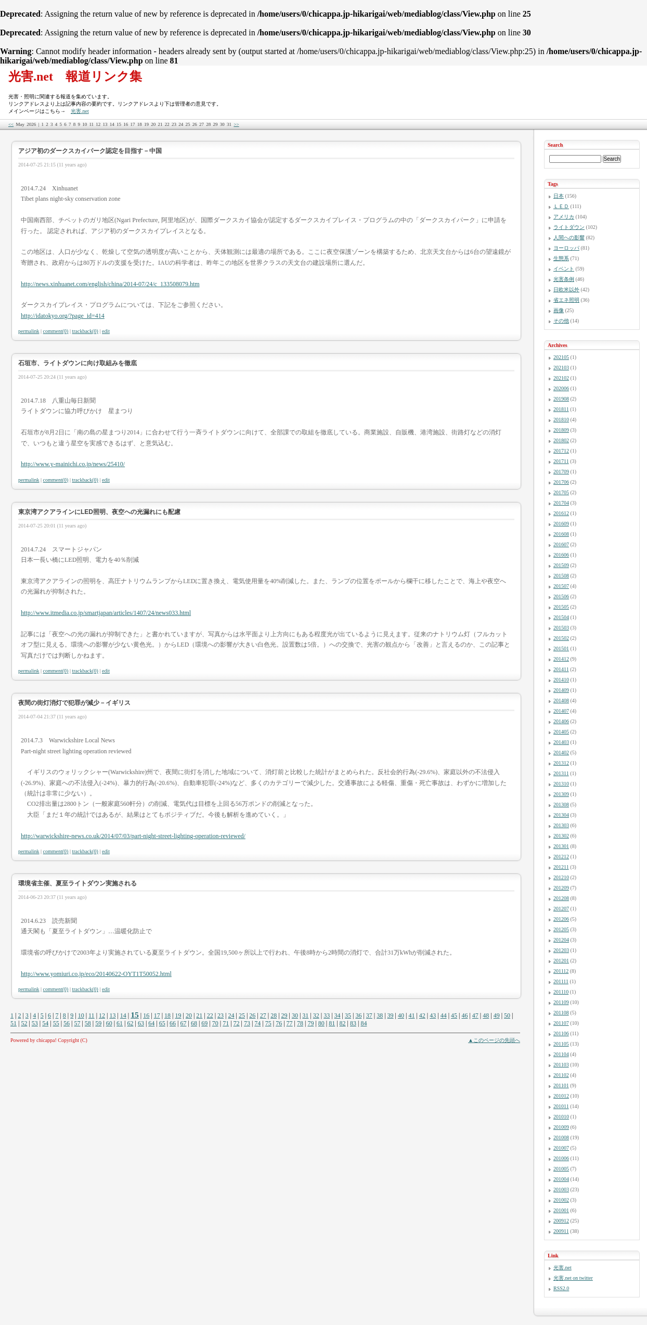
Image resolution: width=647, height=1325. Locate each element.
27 (263, 1015)
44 (444, 1015)
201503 (561, 628)
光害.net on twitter (573, 1278)
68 (194, 1023)
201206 (561, 919)
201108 (561, 1012)
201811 (561, 409)
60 (109, 1023)
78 (300, 1023)
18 (167, 1015)
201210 (561, 877)
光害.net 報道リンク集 (75, 76)
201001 (561, 1210)
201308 (561, 804)
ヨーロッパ (566, 248)
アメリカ (563, 217)
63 (141, 1023)
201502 (561, 638)
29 (284, 1015)
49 (497, 1015)
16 (146, 1015)
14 (123, 1015)
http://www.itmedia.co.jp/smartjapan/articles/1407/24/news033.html (106, 612)
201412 (561, 659)
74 (257, 1023)
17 (157, 1015)
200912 (561, 1221)
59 (98, 1023)
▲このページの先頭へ (494, 1040)
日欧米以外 (566, 289)
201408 (561, 700)
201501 (561, 648)
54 (45, 1023)
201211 (561, 867)
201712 (561, 451)
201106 (561, 1033)
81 (332, 1023)
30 (295, 1015)
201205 (561, 929)
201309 (561, 794)
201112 (560, 971)
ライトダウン (569, 227)
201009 (561, 1127)
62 (130, 1023)
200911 (561, 1231)
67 (183, 1023)
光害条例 (563, 279)
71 (226, 1023)
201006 (561, 1158)
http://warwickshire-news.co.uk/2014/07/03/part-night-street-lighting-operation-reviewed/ (133, 836)
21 (199, 1015)
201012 (561, 1096)
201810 (561, 419)
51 (13, 1023)
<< (11, 124)
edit (106, 331)
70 (215, 1023)
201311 (561, 773)
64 (151, 1023)
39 (390, 1015)
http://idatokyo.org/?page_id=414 (63, 315)
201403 (561, 742)
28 (273, 1015)
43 (433, 1015)
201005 (561, 1169)
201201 (561, 960)
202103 (561, 367)
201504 (561, 617)
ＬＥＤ (561, 206)
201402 (561, 752)
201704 (561, 503)
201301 (561, 846)
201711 (561, 461)
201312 (561, 763)
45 (454, 1015)
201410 (561, 680)
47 (475, 1015)
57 (77, 1023)
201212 (561, 856)
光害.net (80, 111)
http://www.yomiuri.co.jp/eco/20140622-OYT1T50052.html (96, 973)
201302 (561, 836)
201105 (561, 1044)
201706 (561, 482)
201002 (561, 1200)
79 (310, 1023)
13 (112, 1015)
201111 (560, 981)
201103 (561, 1064)
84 (363, 1023)
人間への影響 (569, 237)
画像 (558, 310)
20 (189, 1015)
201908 (561, 399)
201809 (561, 430)
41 (411, 1015)
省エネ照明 (566, 300)
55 (56, 1023)
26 (252, 1015)
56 (66, 1023)
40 (401, 1015)
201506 (561, 596)
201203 (561, 950)
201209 (561, 888)
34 (337, 1015)
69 (204, 1023)
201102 (561, 1075)
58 (88, 1023)
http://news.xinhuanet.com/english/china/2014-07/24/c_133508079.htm (110, 284)
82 (343, 1023)
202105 (561, 357)
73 (247, 1023)
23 (220, 1015)
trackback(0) (85, 331)
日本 (558, 196)
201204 (561, 940)
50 (507, 1015)
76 (279, 1023)
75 (268, 1023)
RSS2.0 (561, 1288)
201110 (560, 992)
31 (305, 1015)
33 (327, 1015)
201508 (561, 575)
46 (464, 1015)
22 (210, 1015)
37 (369, 1015)
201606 (561, 555)
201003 (561, 1189)
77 (290, 1023)
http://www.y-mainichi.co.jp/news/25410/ (73, 464)
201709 (561, 471)
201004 (561, 1179)
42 (422, 1015)
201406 (561, 721)
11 (91, 1015)
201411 (561, 669)
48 (486, 1015)
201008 (561, 1137)
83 (353, 1023)
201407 (561, 711)
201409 (561, 690)
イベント (563, 269)
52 (24, 1023)
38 (380, 1015)
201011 (561, 1106)
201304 (561, 815)
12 (102, 1015)
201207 (561, 908)
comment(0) (56, 331)
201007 (561, 1148)
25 (242, 1015)
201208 (561, 898)
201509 (561, 565)
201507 (561, 586)
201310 (561, 784)
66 (173, 1023)
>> (236, 124)
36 (358, 1015)
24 (231, 1015)
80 (321, 1023)
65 (162, 1023)
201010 (561, 1117)
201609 (561, 523)
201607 (561, 544)
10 (81, 1015)
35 (348, 1015)
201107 (561, 1023)
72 (237, 1023)
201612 (561, 513)
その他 (561, 321)
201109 (561, 1002)
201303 (561, 825)
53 (35, 1023)
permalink (29, 331)
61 (120, 1023)
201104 (561, 1054)
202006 (561, 388)
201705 (561, 492)
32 (316, 1015)
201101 (561, 1085)
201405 (561, 732)
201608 (561, 534)
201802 (561, 440)
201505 (561, 607)
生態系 (561, 258)
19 (178, 1015)
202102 (561, 378)
